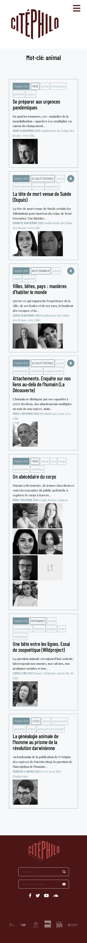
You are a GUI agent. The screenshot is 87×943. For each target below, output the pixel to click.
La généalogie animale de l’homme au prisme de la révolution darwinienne (35, 742)
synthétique (38, 469)
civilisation (36, 371)
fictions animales (23, 629)
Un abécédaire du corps (34, 476)
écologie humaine (53, 371)
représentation (21, 469)
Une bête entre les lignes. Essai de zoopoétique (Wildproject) (41, 647)
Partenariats (38, 621)
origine (31, 729)
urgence (31, 94)
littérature (39, 629)
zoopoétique (20, 636)
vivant (62, 629)
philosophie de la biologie (51, 729)
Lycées (36, 721)
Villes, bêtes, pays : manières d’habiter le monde (40, 289)
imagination (52, 186)
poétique (51, 629)
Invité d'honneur (41, 271)
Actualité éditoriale (43, 178)
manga (61, 461)
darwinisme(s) (60, 721)
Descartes (38, 186)
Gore (53, 461)
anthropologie (58, 86)
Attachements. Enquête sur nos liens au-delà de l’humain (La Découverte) (42, 384)
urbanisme (29, 278)
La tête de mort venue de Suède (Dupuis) (42, 196)
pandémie (19, 94)
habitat (17, 278)
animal (45, 86)
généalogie (19, 729)
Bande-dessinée (22, 186)
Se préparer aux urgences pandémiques (36, 104)
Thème (35, 86)
